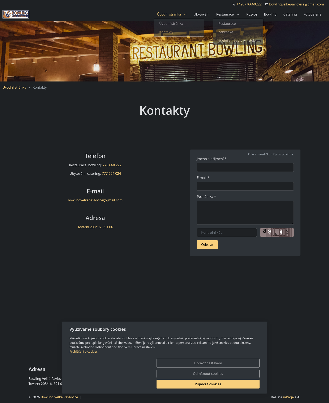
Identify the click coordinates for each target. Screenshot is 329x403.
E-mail (203, 177)
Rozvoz (251, 14)
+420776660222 (249, 4)
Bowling (270, 14)
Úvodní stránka (172, 14)
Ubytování (202, 14)
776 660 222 (112, 165)
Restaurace (228, 14)
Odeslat (207, 244)
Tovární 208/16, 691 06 (95, 227)
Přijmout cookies (239, 384)
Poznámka (206, 196)
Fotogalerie (312, 14)
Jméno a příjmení (211, 158)
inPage (288, 397)
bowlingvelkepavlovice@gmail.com (296, 4)
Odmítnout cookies (198, 384)
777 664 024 (111, 173)
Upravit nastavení (155, 384)
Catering (290, 14)
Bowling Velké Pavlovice (59, 397)
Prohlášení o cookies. (83, 372)
